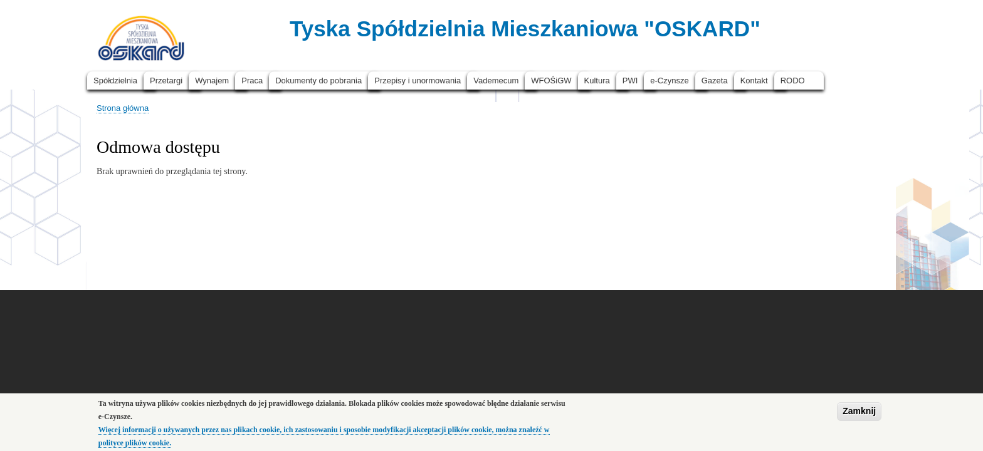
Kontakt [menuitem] (754, 80)
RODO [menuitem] (793, 80)
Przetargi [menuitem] (166, 80)
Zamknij (859, 414)
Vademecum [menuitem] (495, 80)
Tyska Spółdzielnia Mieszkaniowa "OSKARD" (525, 28)
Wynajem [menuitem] (212, 80)
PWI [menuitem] (630, 80)
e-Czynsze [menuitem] (669, 80)
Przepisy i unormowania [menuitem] (417, 80)
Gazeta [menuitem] (715, 80)
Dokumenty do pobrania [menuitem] (318, 80)
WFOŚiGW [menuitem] (551, 80)
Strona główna (123, 108)
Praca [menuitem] (252, 80)
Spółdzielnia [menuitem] (115, 80)
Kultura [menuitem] (597, 80)
